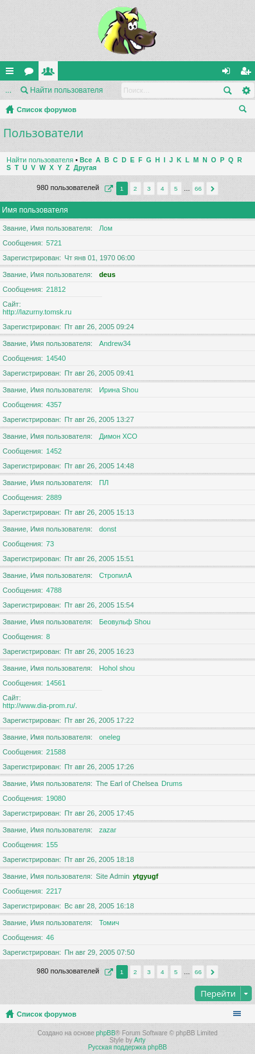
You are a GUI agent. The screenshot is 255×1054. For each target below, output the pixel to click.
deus (107, 274)
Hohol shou (117, 668)
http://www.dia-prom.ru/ (39, 705)
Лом (105, 228)
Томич (109, 922)
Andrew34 (115, 343)
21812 (56, 289)
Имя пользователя (35, 210)
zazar (107, 830)
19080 (56, 798)
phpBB (106, 1033)
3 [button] (149, 188)
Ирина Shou (118, 390)
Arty (140, 1040)
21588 (56, 752)
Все (86, 160)
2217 (54, 891)
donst (107, 529)
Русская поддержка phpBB (127, 1047)
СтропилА (115, 575)
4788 (54, 590)
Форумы (31, 73)
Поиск (227, 90)
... (8, 90)
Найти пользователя (66, 90)
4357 (54, 404)
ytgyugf (146, 876)
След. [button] (212, 188)
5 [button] (176, 188)
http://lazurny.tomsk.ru (37, 312)
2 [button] (135, 188)
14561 (56, 683)
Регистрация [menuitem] (248, 73)
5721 (54, 243)
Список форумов (46, 109)
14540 (56, 358)
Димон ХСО (118, 436)
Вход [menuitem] (229, 73)
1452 (54, 451)
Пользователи (51, 73)
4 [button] (162, 188)
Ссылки (12, 73)
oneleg (109, 737)
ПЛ (104, 482)
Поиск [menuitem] (245, 111)
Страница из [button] (107, 188)
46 (50, 937)
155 (52, 844)
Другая (85, 167)
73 (50, 544)
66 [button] (198, 188)
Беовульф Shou (124, 622)
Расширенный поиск (245, 90)
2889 (54, 497)
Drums (171, 783)
